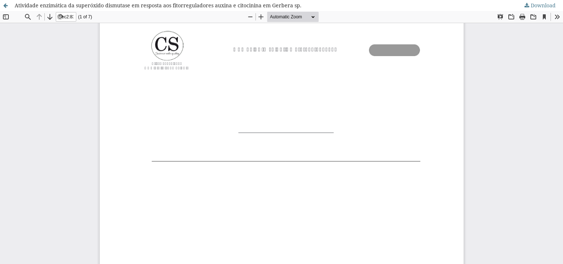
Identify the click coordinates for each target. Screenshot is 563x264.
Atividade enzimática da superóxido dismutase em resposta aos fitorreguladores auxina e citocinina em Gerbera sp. (158, 5)
